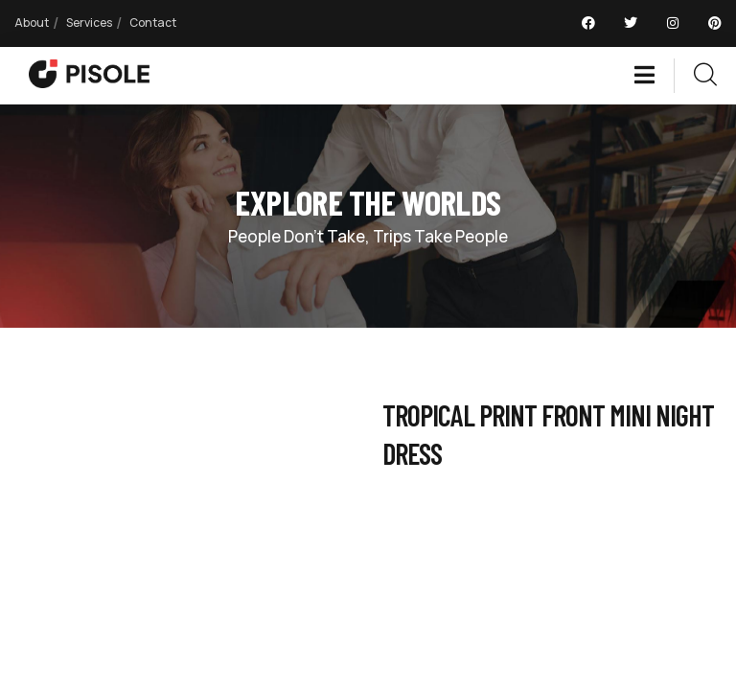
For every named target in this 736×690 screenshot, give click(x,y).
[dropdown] (654, 74)
